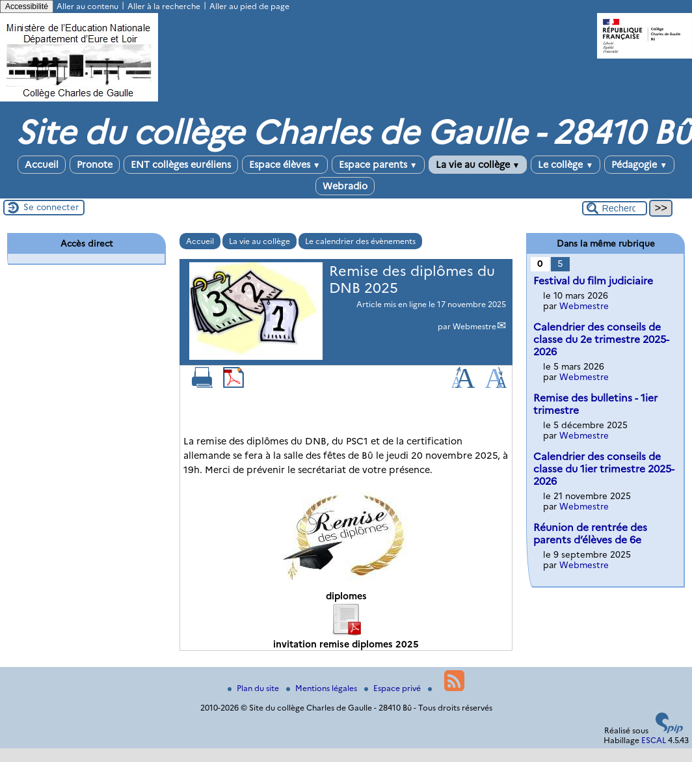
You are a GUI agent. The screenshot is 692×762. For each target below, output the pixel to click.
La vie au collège (478, 164)
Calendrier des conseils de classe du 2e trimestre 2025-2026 (601, 339)
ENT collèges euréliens (181, 164)
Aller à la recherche (163, 6)
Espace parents (378, 164)
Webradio (345, 186)
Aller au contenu (87, 6)
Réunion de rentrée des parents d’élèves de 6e (590, 533)
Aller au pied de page (249, 6)
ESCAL (653, 740)
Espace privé (393, 688)
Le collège (565, 164)
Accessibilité (26, 6)
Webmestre (474, 326)
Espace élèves (285, 164)
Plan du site (254, 688)
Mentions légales (322, 688)
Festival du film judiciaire (593, 281)
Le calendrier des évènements (360, 241)
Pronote (95, 164)
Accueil (42, 164)
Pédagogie (639, 164)
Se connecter (51, 207)
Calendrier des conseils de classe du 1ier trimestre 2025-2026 (603, 468)
